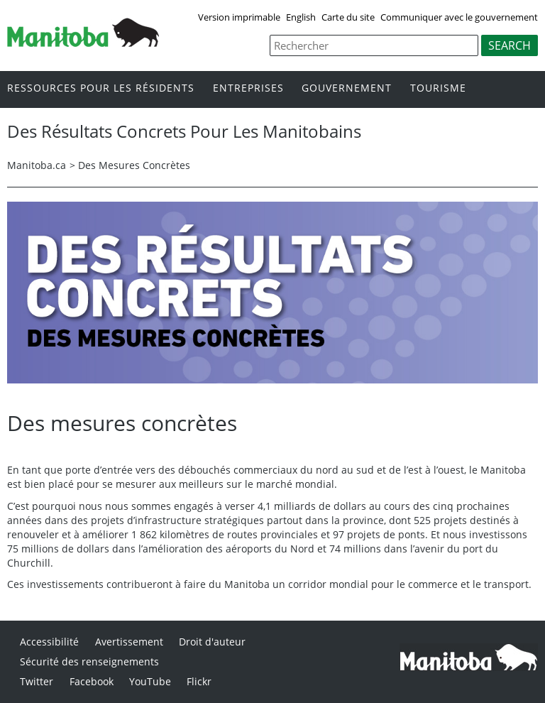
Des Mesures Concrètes (134, 165)
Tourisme (438, 88)
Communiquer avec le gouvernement (459, 17)
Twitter (36, 681)
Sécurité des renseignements (89, 661)
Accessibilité (49, 641)
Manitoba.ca (36, 165)
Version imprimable (239, 17)
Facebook (92, 681)
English (301, 17)
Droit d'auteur (212, 641)
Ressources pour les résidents (100, 88)
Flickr (199, 681)
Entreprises (248, 88)
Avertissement (129, 641)
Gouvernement (347, 88)
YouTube (150, 681)
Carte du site (348, 17)
